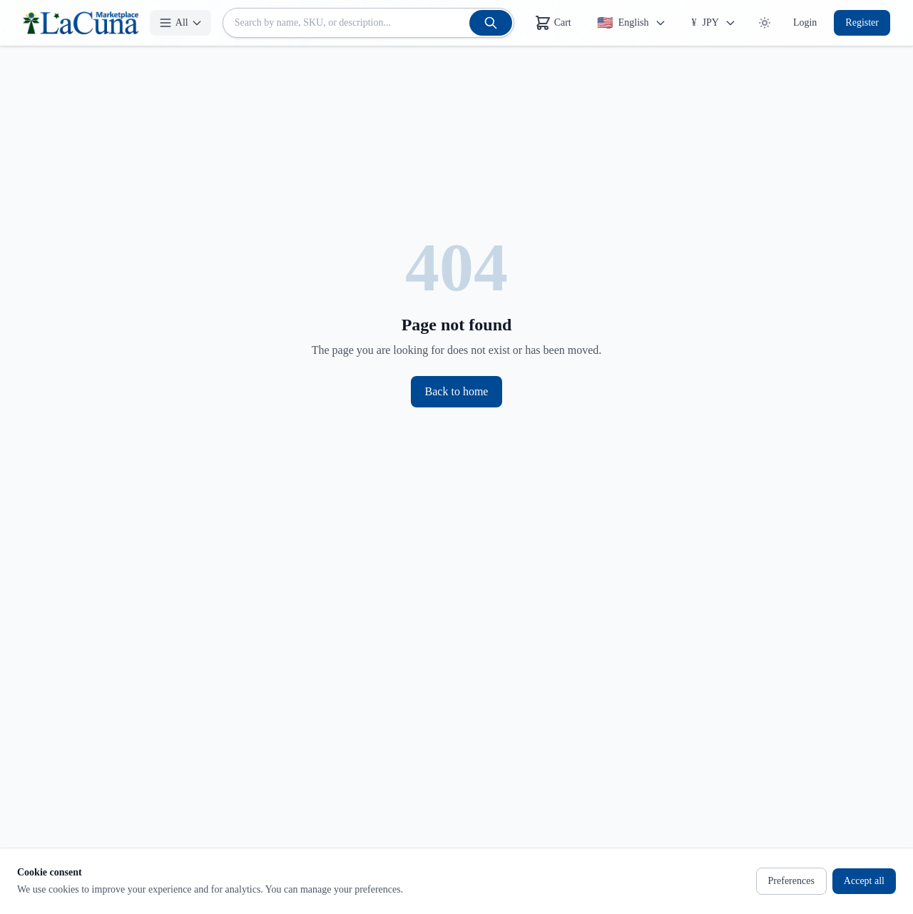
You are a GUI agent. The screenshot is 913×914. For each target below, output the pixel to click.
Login (805, 22)
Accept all (864, 880)
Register (862, 22)
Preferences (791, 880)
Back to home (457, 391)
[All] (180, 23)
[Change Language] (631, 23)
